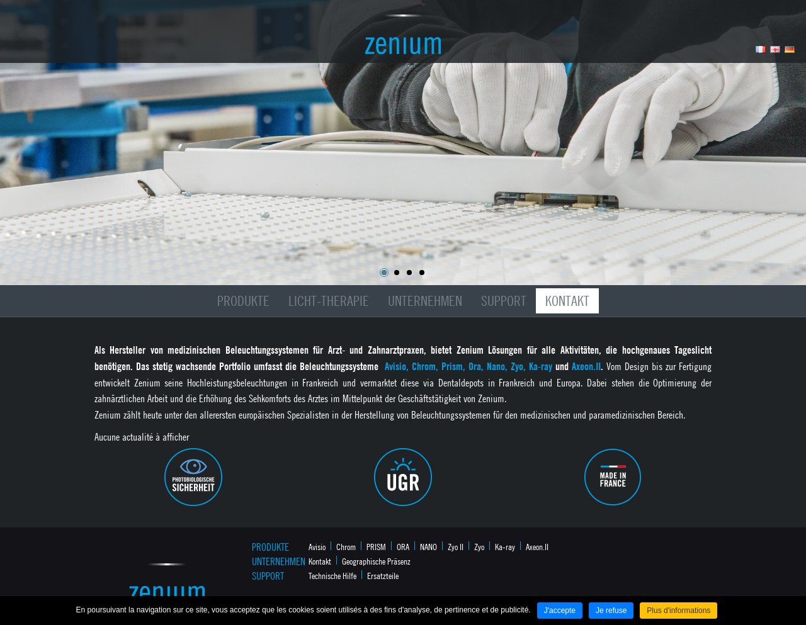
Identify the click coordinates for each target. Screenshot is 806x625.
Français (761, 49)
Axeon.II (586, 366)
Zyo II (455, 546)
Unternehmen (425, 301)
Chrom (346, 546)
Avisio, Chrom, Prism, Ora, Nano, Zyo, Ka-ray (470, 366)
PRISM (376, 546)
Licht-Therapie (328, 301)
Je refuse (611, 610)
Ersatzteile (383, 575)
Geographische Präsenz (376, 560)
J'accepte (560, 610)
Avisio (317, 546)
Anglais (775, 49)
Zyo (479, 546)
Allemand (790, 49)
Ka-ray (505, 546)
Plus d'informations (678, 610)
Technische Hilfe (332, 575)
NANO (428, 546)
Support (503, 301)
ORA (403, 546)
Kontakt (567, 301)
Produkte (243, 301)
